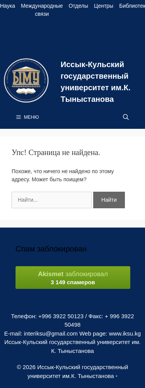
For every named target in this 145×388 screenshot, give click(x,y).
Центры (103, 6)
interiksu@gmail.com (51, 333)
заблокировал (73, 277)
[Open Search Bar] (125, 117)
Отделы (78, 6)
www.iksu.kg (125, 333)
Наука (7, 6)
